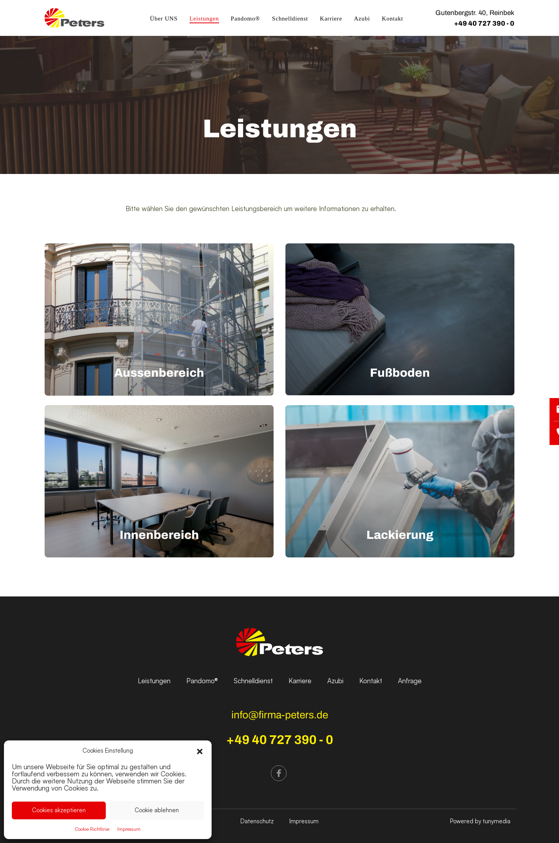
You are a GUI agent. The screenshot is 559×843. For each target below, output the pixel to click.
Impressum (129, 829)
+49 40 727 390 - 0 (484, 23)
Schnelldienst (290, 18)
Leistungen (204, 18)
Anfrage (410, 681)
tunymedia (496, 821)
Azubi (362, 18)
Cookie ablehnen (157, 810)
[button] (200, 751)
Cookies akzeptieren (59, 810)
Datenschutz (257, 821)
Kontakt (392, 18)
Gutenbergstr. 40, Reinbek (474, 13)
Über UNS (164, 18)
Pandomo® (245, 18)
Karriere (331, 18)
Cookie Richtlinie (92, 829)
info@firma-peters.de (279, 714)
